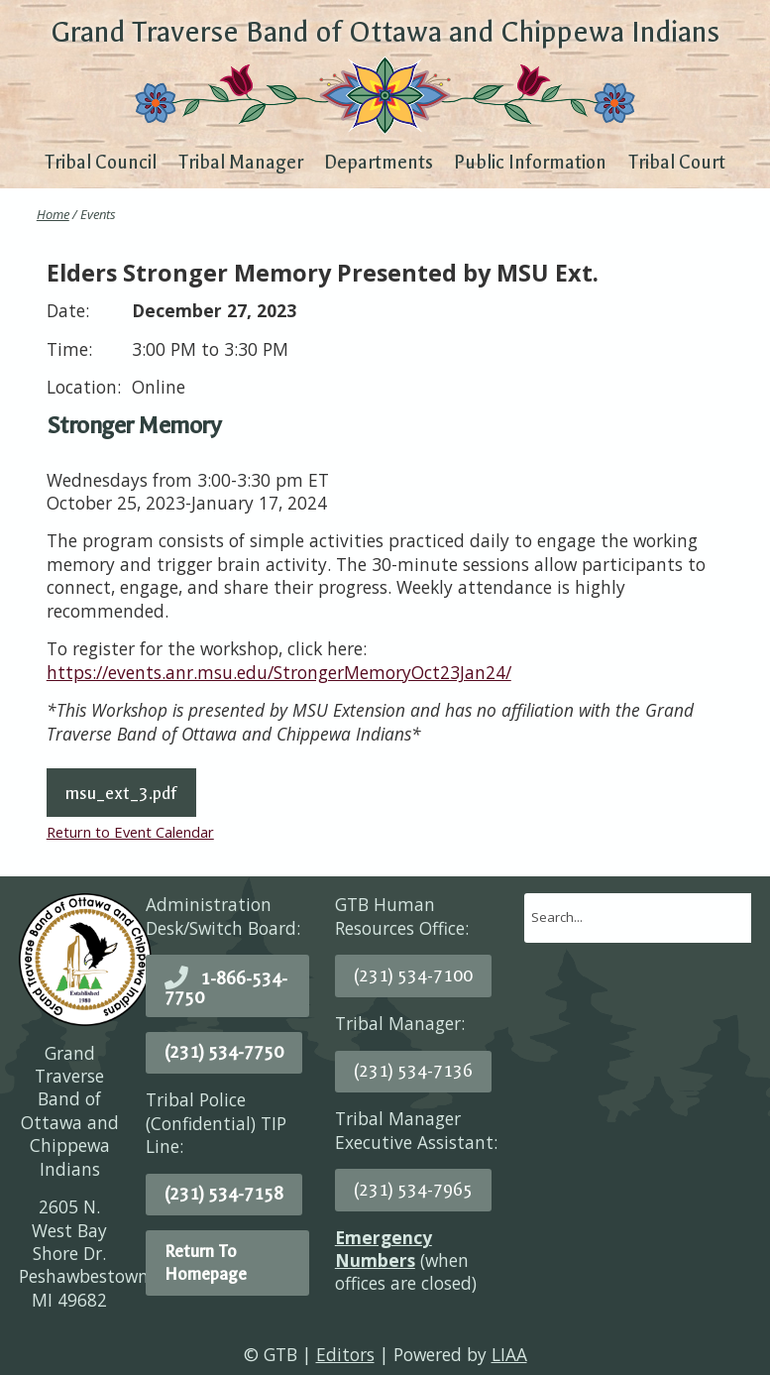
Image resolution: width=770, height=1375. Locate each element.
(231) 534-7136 (413, 1071)
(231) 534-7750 (224, 1052)
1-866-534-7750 (226, 988)
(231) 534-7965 (413, 1190)
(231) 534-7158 (224, 1193)
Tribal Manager (240, 162)
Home (53, 214)
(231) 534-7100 (413, 975)
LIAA (509, 1354)
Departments (378, 162)
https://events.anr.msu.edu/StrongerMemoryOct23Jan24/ (279, 672)
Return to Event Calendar (130, 832)
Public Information (530, 162)
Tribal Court (676, 162)
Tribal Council (101, 162)
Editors (345, 1354)
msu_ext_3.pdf (121, 793)
